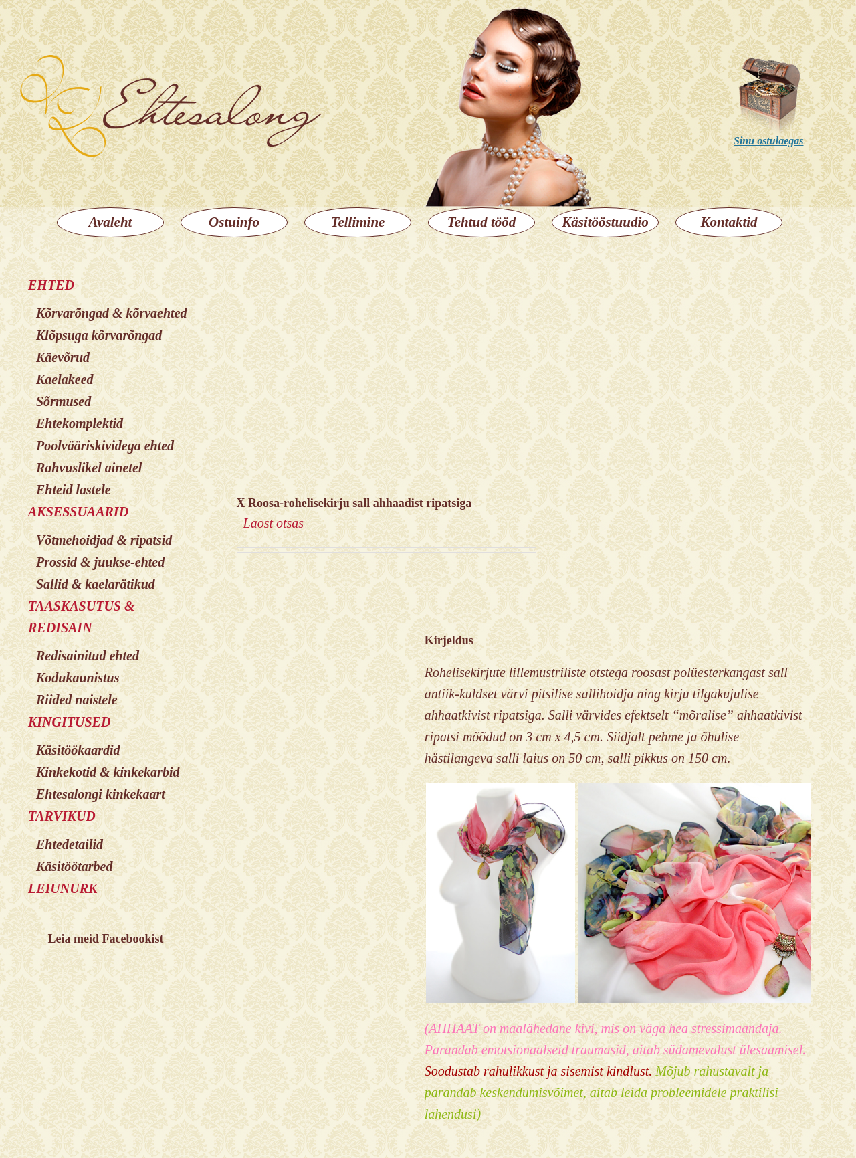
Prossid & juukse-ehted (100, 562)
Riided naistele (77, 699)
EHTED (51, 285)
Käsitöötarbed (74, 866)
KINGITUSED (69, 721)
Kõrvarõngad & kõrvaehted (111, 313)
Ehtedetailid (69, 844)
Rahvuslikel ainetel (89, 467)
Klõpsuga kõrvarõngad (99, 335)
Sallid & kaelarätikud (95, 584)
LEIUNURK (62, 888)
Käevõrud (63, 357)
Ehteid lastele (73, 489)
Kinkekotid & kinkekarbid (107, 772)
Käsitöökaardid (78, 750)
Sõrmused (63, 401)
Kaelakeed (65, 379)
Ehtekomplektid (79, 423)
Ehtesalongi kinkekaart (100, 794)
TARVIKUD (62, 816)
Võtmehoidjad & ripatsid (104, 540)
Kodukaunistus (78, 677)
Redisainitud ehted (87, 655)
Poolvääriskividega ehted (105, 445)
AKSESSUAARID (78, 511)
